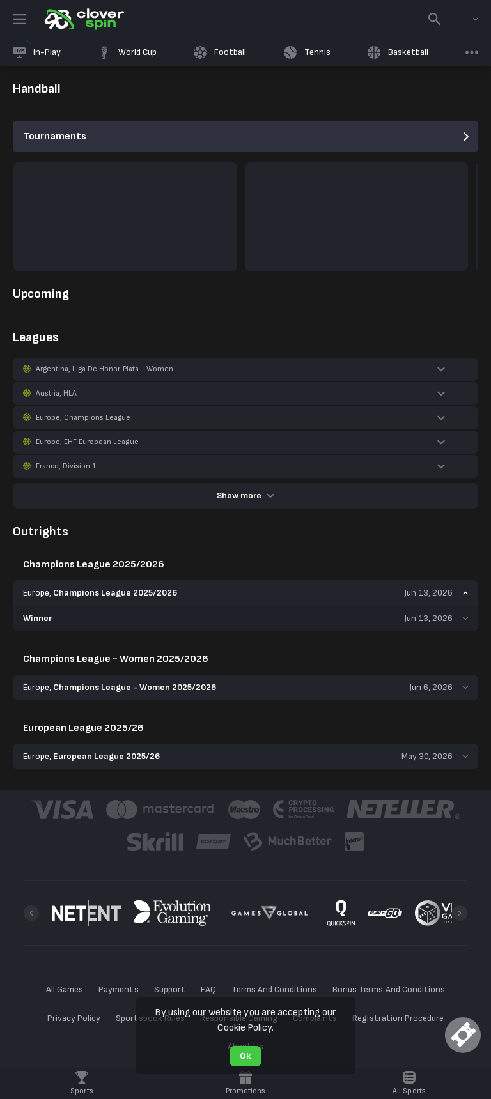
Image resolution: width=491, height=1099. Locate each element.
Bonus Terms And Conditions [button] (388, 989)
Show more (245, 495)
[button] (245, 369)
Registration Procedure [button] (398, 1018)
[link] (83, 19)
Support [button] (169, 989)
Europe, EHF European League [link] (87, 442)
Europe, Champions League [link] (83, 417)
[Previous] (31, 913)
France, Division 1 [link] (66, 466)
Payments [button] (118, 989)
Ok (245, 1055)
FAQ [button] (208, 989)
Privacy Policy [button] (73, 1018)
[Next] (459, 913)
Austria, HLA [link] (56, 393)
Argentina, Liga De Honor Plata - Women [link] (104, 369)
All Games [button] (64, 989)
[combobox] (466, 19)
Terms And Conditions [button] (274, 989)
